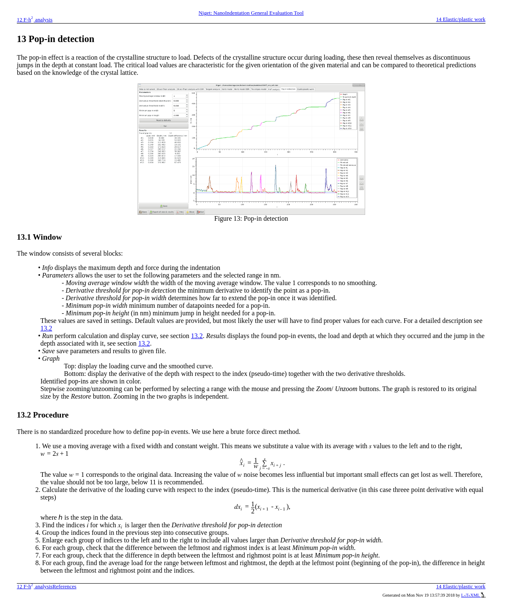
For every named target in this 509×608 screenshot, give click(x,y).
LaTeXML (473, 595)
